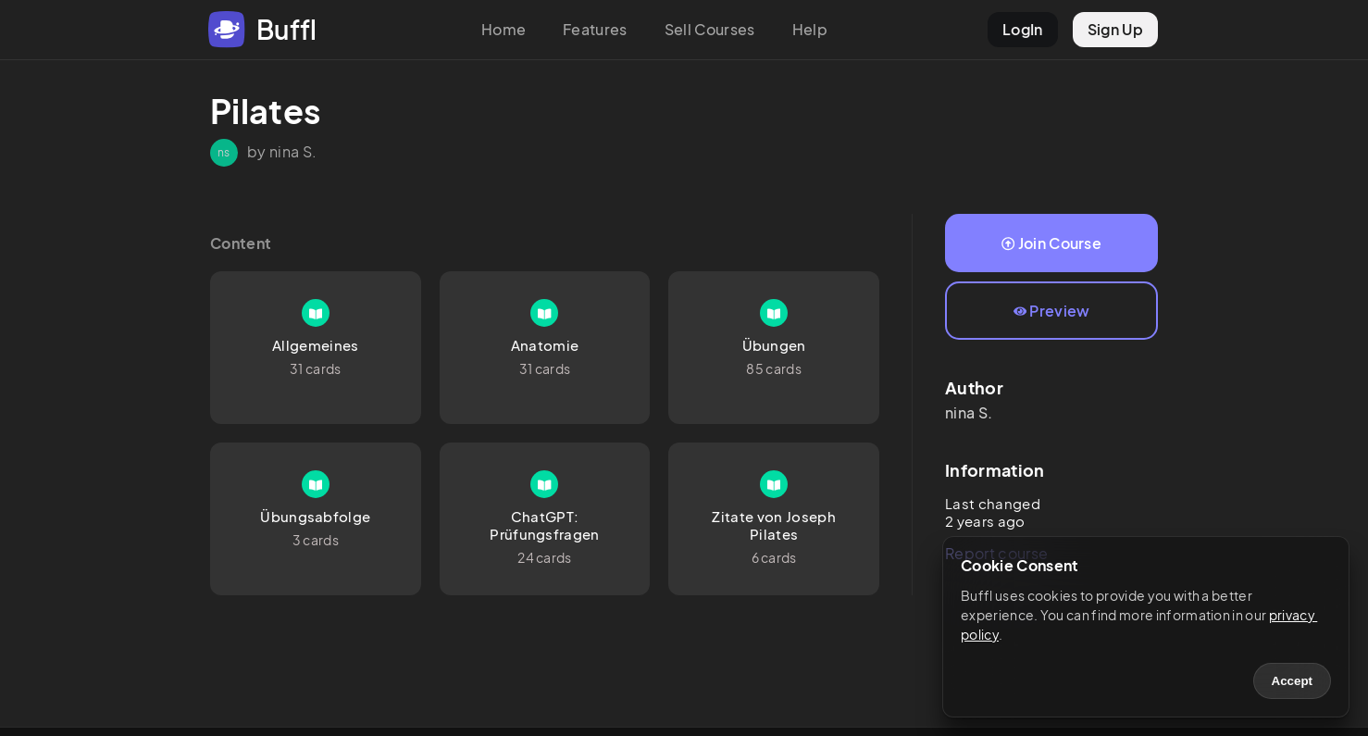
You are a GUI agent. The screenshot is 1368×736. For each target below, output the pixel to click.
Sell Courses (710, 29)
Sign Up (1115, 29)
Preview (1052, 310)
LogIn (1022, 29)
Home (503, 29)
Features (595, 29)
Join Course (1051, 243)
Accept (1292, 681)
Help (809, 29)
